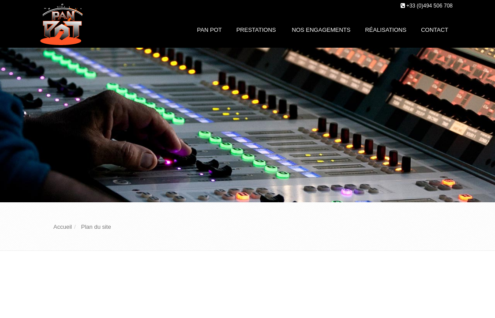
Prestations (256, 29)
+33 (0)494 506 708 (429, 6)
